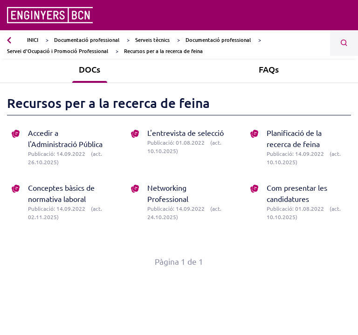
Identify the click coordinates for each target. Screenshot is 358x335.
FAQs (269, 69)
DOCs (89, 69)
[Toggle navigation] (345, 15)
